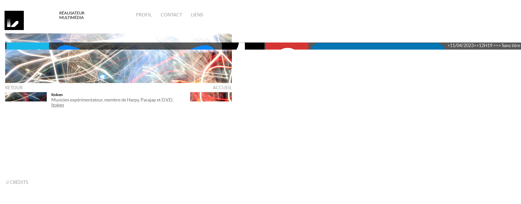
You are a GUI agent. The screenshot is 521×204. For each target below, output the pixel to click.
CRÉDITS (19, 182)
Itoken (57, 94)
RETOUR (14, 87)
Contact (171, 14)
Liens (196, 14)
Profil (144, 14)
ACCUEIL (222, 87)
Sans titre (511, 45)
